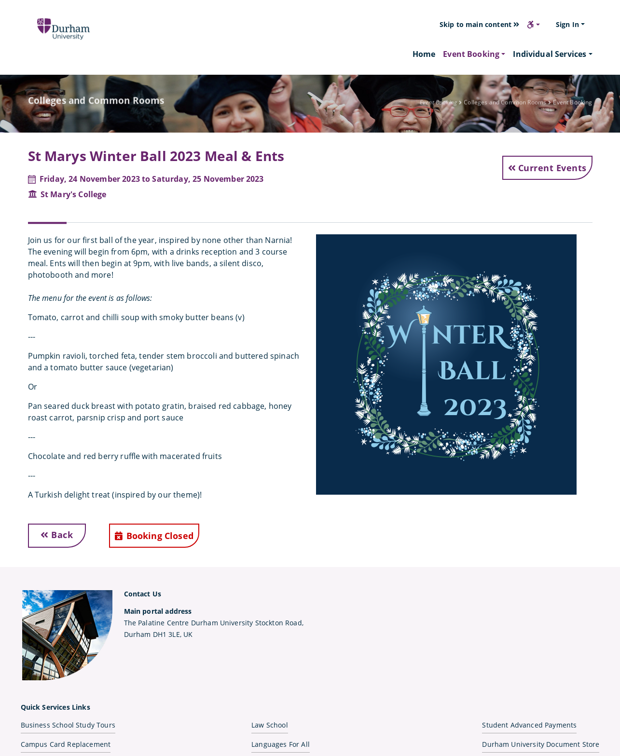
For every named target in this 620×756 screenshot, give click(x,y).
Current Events (547, 168)
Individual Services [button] (549, 54)
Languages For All (280, 744)
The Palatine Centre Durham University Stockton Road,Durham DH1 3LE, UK (213, 623)
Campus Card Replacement (66, 744)
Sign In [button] (567, 24)
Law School (269, 724)
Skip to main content (480, 24)
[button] (533, 24)
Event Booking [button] (471, 54)
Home (424, 53)
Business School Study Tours (68, 724)
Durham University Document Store (540, 744)
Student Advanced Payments (529, 724)
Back (57, 534)
